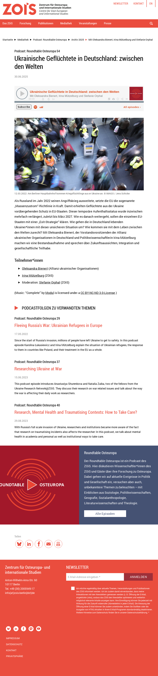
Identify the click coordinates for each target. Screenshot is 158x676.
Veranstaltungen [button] (88, 23)
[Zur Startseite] (37, 9)
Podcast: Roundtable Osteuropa (50, 39)
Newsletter (121, 3)
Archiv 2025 (77, 39)
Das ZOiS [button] (8, 23)
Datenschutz (14, 644)
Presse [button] (107, 23)
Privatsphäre (14, 656)
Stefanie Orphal (49, 282)
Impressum (13, 638)
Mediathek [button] (66, 23)
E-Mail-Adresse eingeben (84, 577)
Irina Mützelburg (33, 275)
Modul (49, 293)
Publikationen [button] (45, 23)
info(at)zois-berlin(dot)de (20, 593)
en (150, 3)
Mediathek (23, 39)
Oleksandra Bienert (35, 268)
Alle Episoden (105, 514)
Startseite (8, 39)
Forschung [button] (25, 23)
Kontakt (138, 3)
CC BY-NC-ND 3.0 (92, 293)
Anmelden (138, 577)
